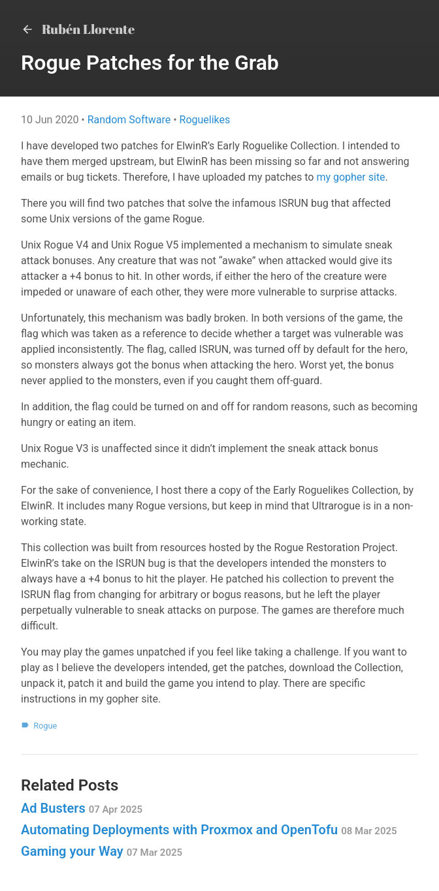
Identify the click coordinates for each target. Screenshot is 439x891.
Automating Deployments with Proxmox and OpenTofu (209, 830)
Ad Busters (81, 808)
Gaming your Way (101, 851)
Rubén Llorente (78, 29)
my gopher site (350, 177)
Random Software (130, 119)
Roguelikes (205, 119)
